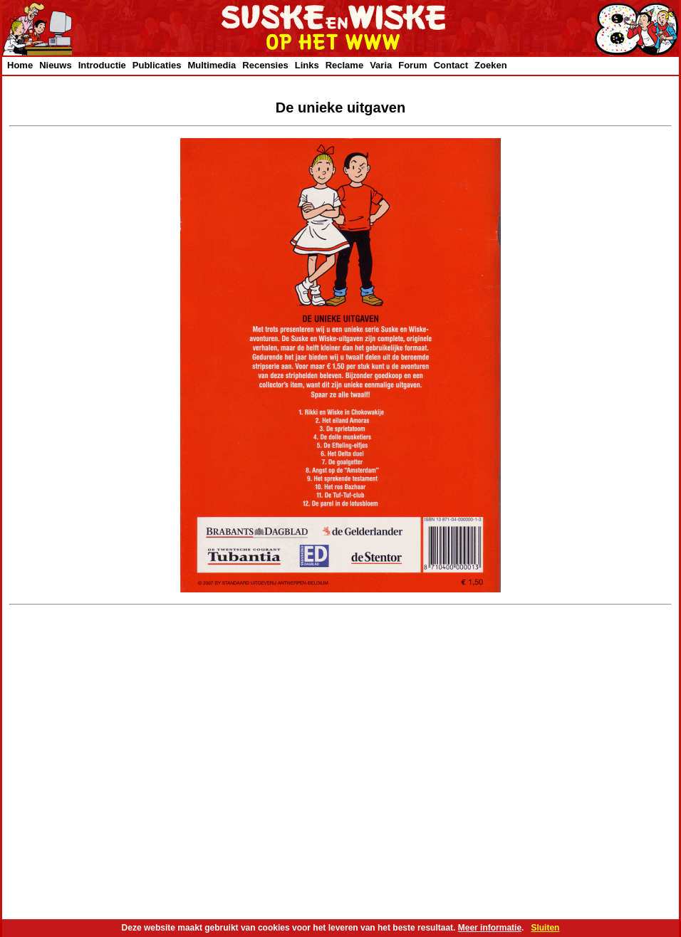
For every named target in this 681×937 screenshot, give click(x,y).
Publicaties (157, 65)
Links (307, 65)
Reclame (344, 65)
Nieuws (55, 65)
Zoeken (490, 65)
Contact (451, 65)
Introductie (102, 65)
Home (20, 65)
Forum (412, 65)
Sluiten (545, 928)
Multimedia (211, 65)
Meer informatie (489, 928)
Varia (381, 65)
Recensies (265, 65)
